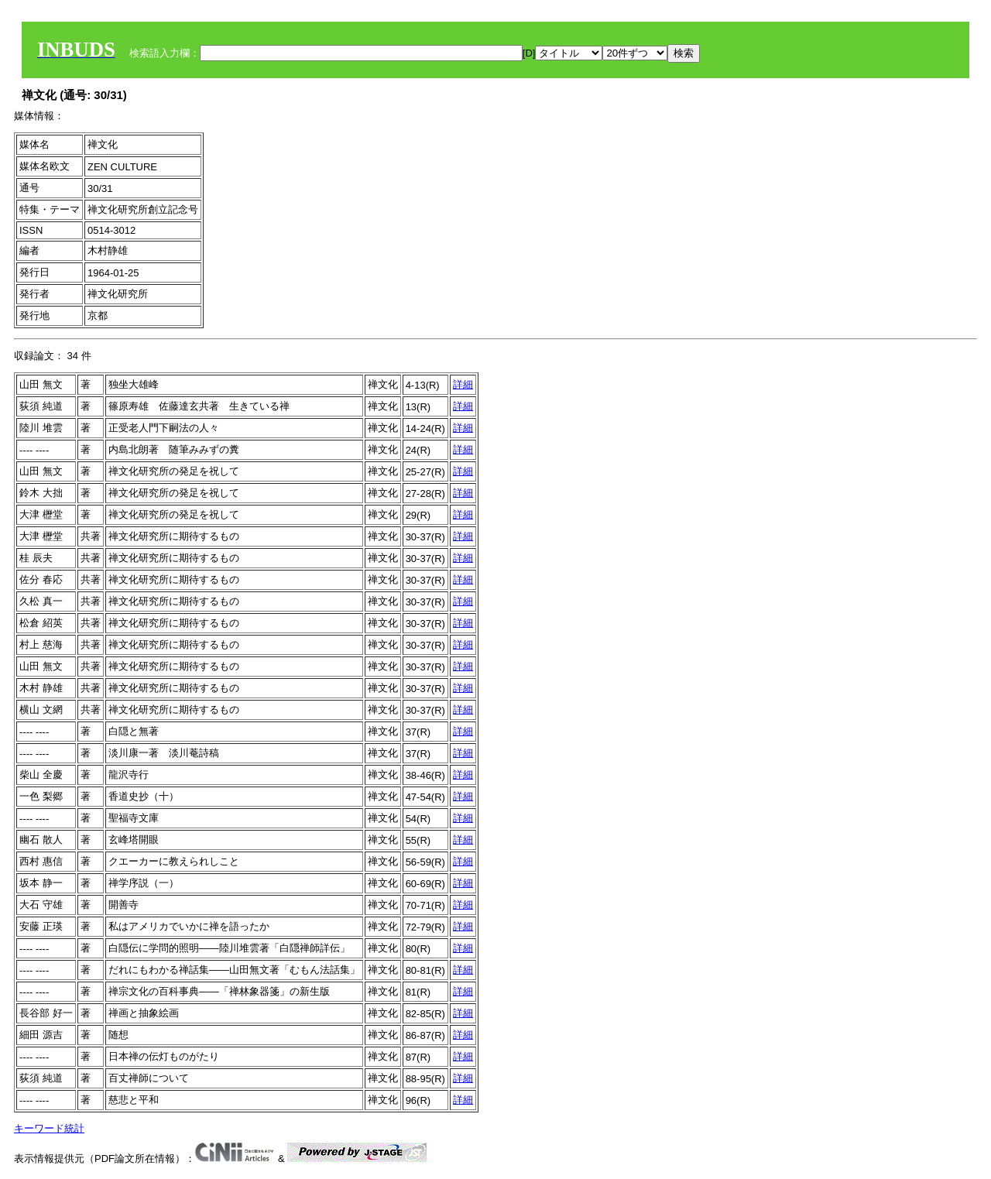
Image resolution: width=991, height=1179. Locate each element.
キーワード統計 (49, 1128)
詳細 (463, 384)
